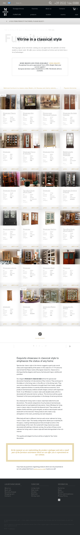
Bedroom (34, 494)
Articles (60, 492)
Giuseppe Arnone (18, 8)
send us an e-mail (39, 469)
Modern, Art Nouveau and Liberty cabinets (42, 88)
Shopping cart (9, 494)
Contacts (62, 8)
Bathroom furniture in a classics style (16, 88)
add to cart (15, 130)
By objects (20, 30)
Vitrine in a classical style (40, 30)
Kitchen (34, 492)
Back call (8, 490)
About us (48, 8)
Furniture (17, 14)
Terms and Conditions (65, 494)
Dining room (35, 496)
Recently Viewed (10, 492)
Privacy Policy (63, 496)
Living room (35, 488)
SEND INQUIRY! (54, 63)
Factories (35, 8)
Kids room (34, 490)
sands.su (12, 528)
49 (46, 346)
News (60, 490)
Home (6, 30)
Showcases (28, 30)
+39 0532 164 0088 (66, 2)
